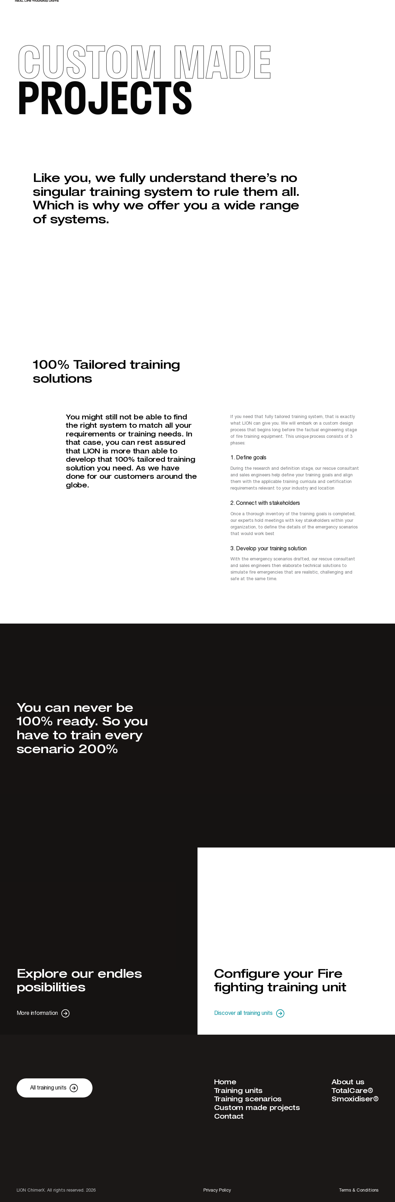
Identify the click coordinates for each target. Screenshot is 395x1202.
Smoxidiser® (355, 1099)
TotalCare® (352, 1091)
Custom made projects (257, 1108)
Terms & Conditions (359, 1190)
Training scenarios (248, 1099)
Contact (229, 1116)
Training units (238, 1091)
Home (225, 1082)
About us (348, 1082)
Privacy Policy (217, 1190)
